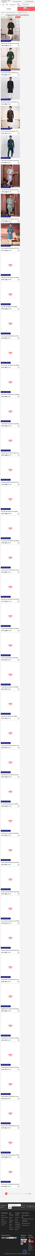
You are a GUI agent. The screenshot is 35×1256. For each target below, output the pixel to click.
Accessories (12, 4)
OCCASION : (3, 17)
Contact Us (17, 1217)
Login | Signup (29, 1)
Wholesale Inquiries (26, 1223)
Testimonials (4, 1221)
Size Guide (17, 1228)
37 (25, 1193)
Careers (2, 1219)
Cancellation (17, 1226)
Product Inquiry (25, 1225)
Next (29, 1194)
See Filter (26, 8)
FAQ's (16, 1230)
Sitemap (3, 1224)
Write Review (4, 1223)
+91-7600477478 (25, 1215)
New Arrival (19, 4)
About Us (3, 1215)
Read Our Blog (4, 1217)
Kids (7, 4)
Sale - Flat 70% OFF (17, 1)
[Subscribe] (10, 1207)
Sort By (9, 9)
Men (3, 4)
